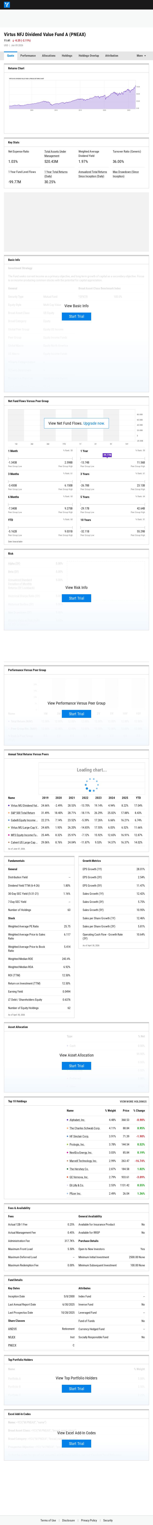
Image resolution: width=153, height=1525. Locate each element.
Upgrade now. (94, 423)
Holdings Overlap (89, 55)
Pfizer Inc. (75, 1193)
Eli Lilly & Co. (77, 1185)
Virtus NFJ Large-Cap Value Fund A (25, 827)
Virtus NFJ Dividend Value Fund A (25, 805)
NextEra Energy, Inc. (81, 1152)
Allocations (48, 55)
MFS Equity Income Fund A (25, 835)
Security (108, 1520)
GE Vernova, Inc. (79, 1177)
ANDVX (12, 1329)
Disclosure (68, 1520)
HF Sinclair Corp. (79, 1136)
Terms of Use (48, 1520)
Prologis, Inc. (77, 1144)
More (140, 55)
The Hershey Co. (79, 1169)
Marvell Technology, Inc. (83, 1161)
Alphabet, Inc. (77, 1120)
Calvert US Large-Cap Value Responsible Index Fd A (25, 842)
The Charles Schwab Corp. (85, 1128)
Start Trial (76, 316)
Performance (28, 55)
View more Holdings (133, 1101)
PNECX (12, 1345)
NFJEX (11, 1337)
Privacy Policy (89, 1520)
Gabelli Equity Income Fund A (25, 820)
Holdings (67, 55)
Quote (10, 55)
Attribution (111, 55)
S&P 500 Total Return (23, 813)
